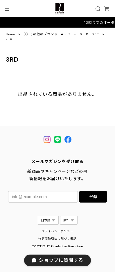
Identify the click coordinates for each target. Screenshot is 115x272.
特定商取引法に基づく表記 (57, 239)
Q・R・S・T (89, 34)
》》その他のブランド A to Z (47, 34)
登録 (93, 196)
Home (10, 34)
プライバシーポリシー (57, 231)
